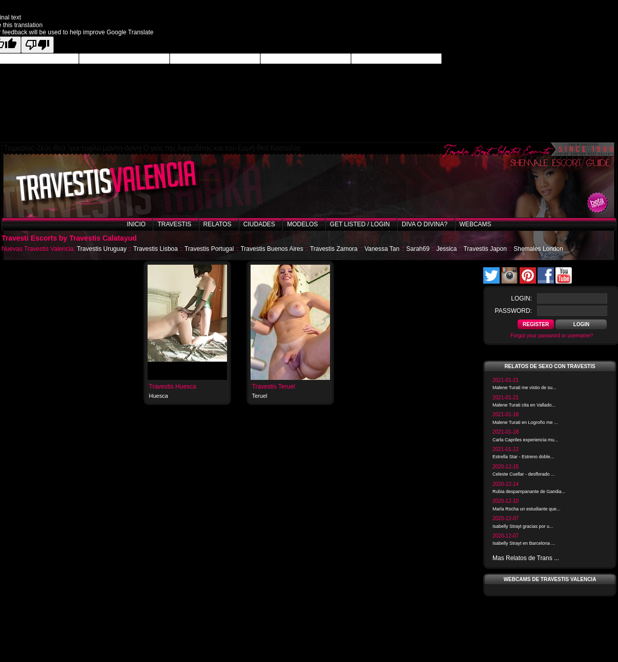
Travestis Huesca (172, 386)
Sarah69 (417, 248)
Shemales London (538, 248)
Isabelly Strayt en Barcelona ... (523, 543)
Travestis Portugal (209, 248)
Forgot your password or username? (551, 335)
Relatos (217, 224)
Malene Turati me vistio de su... (524, 387)
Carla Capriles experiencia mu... (525, 439)
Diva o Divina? (424, 224)
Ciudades (259, 224)
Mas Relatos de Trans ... (525, 558)
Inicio (136, 224)
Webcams (475, 224)
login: (521, 298)
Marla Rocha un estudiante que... (526, 508)
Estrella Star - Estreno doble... (523, 456)
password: (513, 310)
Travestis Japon (485, 248)
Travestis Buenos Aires (271, 248)
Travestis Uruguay (102, 248)
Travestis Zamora (334, 248)
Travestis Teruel (273, 386)
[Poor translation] (37, 44)
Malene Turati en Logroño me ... (525, 422)
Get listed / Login (360, 224)
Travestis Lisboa (155, 248)
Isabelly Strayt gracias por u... (522, 526)
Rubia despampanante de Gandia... (528, 491)
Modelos (302, 224)
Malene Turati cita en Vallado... (523, 405)
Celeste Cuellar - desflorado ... (523, 474)
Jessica (446, 248)
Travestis (174, 224)
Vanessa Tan (381, 248)
